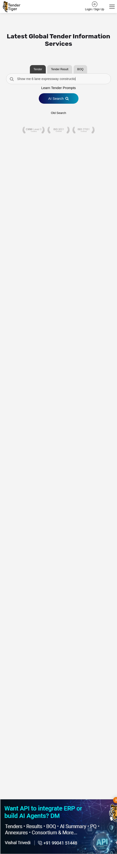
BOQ (80, 69)
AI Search (58, 98)
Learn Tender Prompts (58, 88)
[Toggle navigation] (110, 7)
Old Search (58, 113)
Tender (38, 69)
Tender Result (59, 69)
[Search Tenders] (58, 78)
